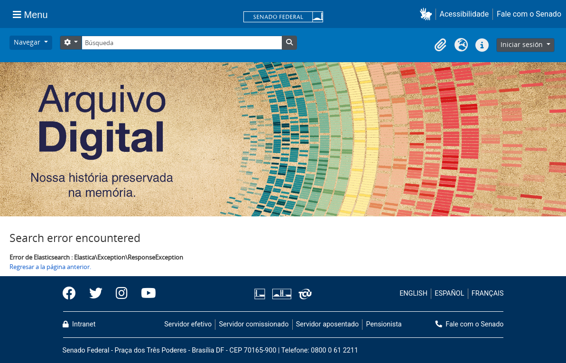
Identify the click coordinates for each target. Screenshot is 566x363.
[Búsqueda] (182, 43)
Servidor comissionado (253, 324)
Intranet (79, 324)
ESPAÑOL (449, 293)
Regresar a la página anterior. (50, 266)
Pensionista (384, 324)
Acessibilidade (464, 14)
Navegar (28, 42)
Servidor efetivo (188, 324)
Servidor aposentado (327, 324)
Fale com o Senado (529, 14)
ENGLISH (413, 293)
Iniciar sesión (523, 44)
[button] (428, 14)
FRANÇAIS (488, 293)
